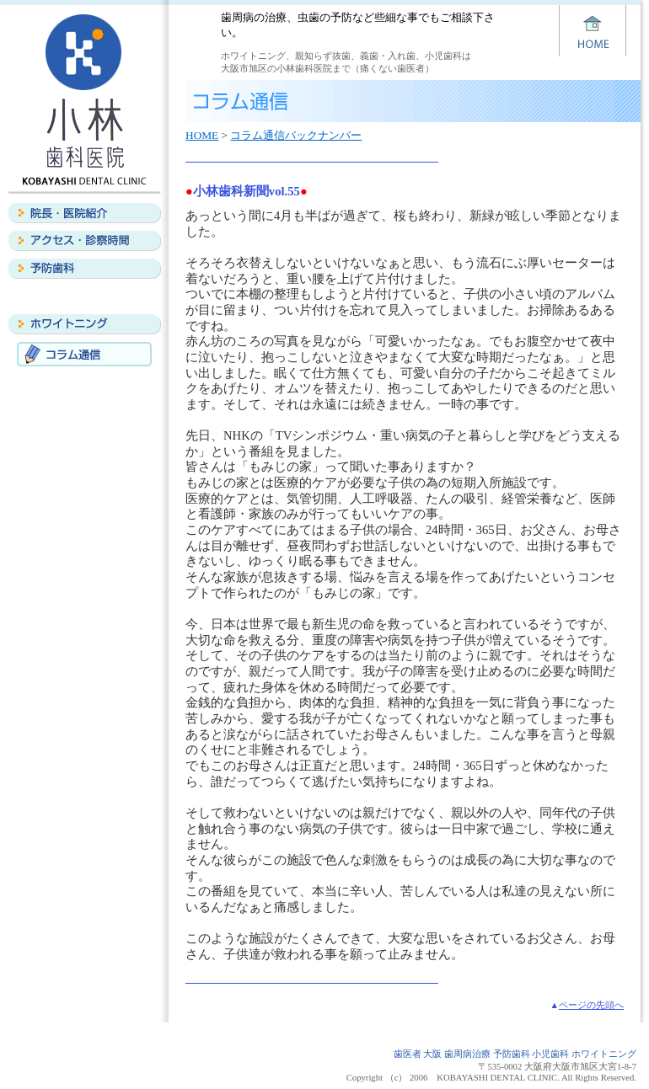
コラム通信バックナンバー (296, 135)
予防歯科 (84, 269)
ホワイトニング (84, 324)
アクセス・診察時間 (84, 241)
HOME (201, 135)
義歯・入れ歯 (84, 296)
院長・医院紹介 (84, 213)
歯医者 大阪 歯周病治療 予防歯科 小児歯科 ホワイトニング (515, 1054)
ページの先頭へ (591, 1005)
